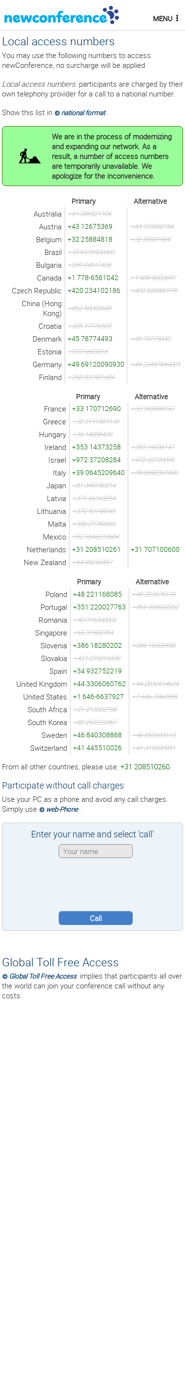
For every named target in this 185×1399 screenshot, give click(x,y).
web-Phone (62, 809)
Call (96, 918)
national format (83, 112)
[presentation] (93, 884)
